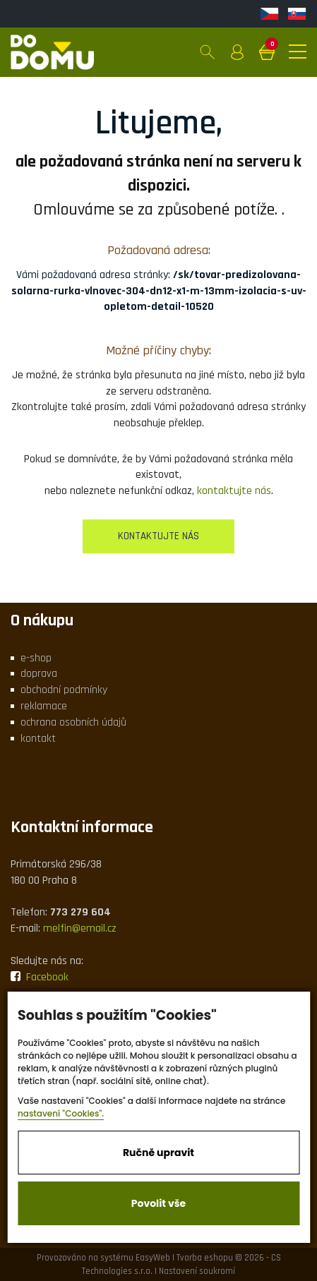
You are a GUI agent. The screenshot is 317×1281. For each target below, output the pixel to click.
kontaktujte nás (234, 490)
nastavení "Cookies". (61, 1113)
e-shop (36, 658)
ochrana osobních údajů (73, 722)
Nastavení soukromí (197, 1271)
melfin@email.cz (79, 928)
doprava (38, 673)
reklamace (43, 706)
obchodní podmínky (63, 689)
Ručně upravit (158, 1152)
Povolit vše (158, 1203)
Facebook (39, 977)
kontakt (38, 738)
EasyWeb (153, 1257)
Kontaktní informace (82, 827)
